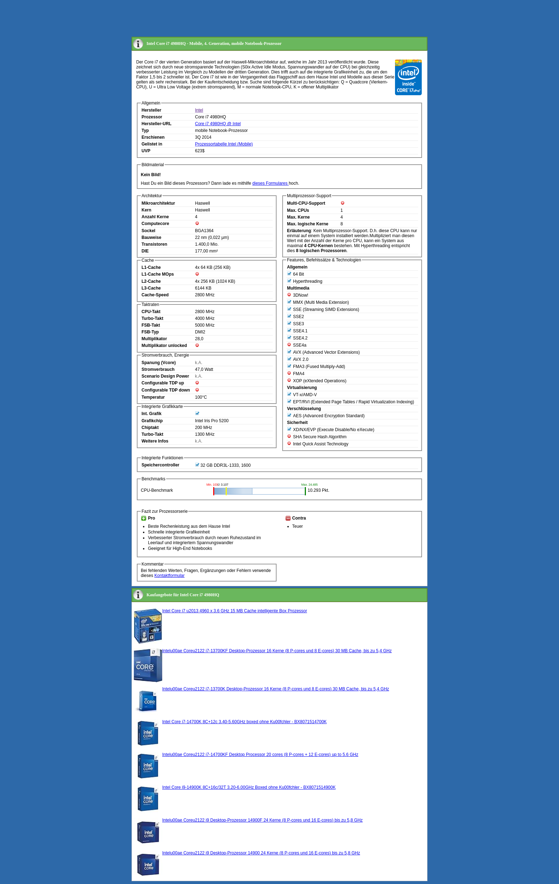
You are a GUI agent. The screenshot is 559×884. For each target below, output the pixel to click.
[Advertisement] (261, 19)
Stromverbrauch (158, 369)
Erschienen (153, 137)
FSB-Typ (150, 331)
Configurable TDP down (166, 390)
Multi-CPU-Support (306, 203)
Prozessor (152, 116)
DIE (145, 251)
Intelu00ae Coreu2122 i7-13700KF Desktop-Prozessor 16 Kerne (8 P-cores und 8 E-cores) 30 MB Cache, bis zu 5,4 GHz (277, 650)
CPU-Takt (151, 311)
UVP (146, 150)
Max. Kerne (298, 217)
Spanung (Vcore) (159, 362)
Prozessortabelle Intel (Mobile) (224, 144)
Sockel (148, 230)
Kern (146, 210)
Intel (199, 110)
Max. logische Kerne (307, 223)
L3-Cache (151, 288)
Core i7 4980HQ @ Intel (218, 123)
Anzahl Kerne (155, 216)
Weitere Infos (155, 441)
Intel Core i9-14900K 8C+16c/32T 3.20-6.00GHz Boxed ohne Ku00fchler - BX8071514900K (248, 787)
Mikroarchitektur (158, 203)
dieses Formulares (270, 183)
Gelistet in (152, 144)
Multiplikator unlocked (164, 345)
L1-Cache (151, 267)
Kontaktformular (169, 575)
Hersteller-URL (156, 123)
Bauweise (151, 237)
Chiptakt (150, 427)
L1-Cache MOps (158, 274)
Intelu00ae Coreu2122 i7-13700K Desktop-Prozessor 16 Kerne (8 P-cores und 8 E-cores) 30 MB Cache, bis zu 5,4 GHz (275, 688)
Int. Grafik (151, 413)
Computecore (155, 223)
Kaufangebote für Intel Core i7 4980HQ (183, 594)
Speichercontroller (160, 465)
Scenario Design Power (165, 376)
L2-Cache (151, 281)
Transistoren (154, 244)
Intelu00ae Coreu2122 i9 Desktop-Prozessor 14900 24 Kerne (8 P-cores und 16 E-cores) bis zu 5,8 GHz (261, 852)
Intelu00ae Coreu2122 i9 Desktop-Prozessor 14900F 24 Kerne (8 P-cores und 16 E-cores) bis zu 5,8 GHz (262, 820)
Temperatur (153, 397)
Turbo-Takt (152, 318)
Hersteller (151, 110)
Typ (145, 130)
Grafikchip (152, 420)
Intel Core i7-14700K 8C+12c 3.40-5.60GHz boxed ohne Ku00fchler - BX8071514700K (244, 721)
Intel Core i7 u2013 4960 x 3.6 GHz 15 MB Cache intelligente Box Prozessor (234, 610)
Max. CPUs (298, 210)
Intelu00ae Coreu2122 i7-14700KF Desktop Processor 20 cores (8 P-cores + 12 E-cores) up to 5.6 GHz (260, 754)
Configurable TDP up (163, 382)
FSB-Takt (151, 325)
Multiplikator (154, 338)
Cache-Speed (155, 294)
